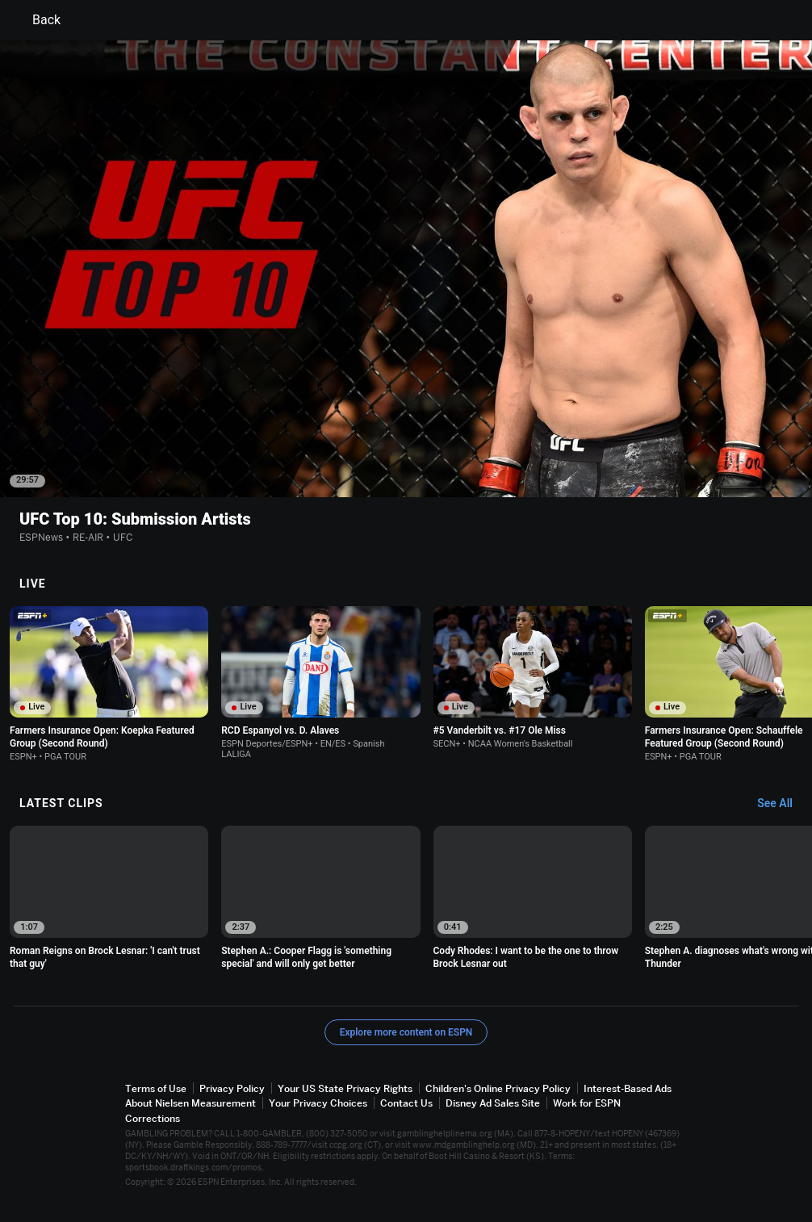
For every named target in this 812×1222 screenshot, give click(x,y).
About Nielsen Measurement (190, 1103)
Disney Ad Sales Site (493, 1103)
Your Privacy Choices (318, 1103)
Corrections (152, 1118)
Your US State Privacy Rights (345, 1088)
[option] (109, 684)
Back (37, 20)
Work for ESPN (587, 1103)
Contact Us (406, 1103)
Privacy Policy (232, 1088)
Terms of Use (155, 1088)
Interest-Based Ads (628, 1088)
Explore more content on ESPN (406, 1032)
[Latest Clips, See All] (782, 805)
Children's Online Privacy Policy (498, 1088)
